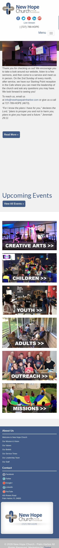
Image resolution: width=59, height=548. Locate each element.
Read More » (11, 134)
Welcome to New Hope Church (14, 437)
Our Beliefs (6, 450)
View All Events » (14, 203)
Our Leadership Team (11, 458)
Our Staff (6, 462)
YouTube (7, 492)
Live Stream (29, 23)
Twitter (6, 479)
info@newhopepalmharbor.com (22, 100)
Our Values (6, 445)
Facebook (8, 474)
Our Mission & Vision (10, 441)
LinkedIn (7, 487)
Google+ (7, 483)
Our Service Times (9, 454)
